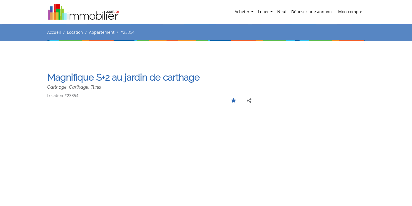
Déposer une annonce (312, 11)
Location (75, 32)
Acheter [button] (243, 11)
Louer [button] (264, 11)
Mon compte (350, 11)
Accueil (54, 32)
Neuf (282, 11)
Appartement (101, 32)
